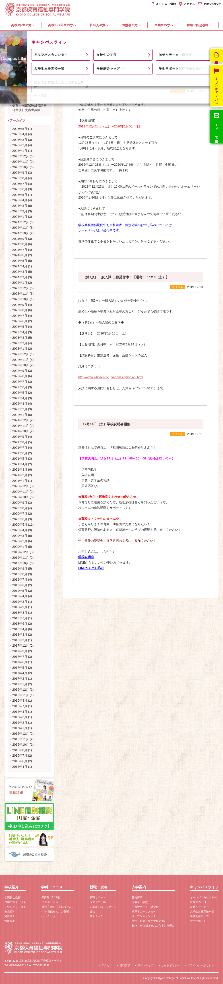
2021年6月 (19, 453)
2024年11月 (20, 227)
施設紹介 (9, 916)
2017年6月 (19, 662)
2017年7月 (19, 656)
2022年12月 (20, 354)
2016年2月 (19, 722)
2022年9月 (19, 370)
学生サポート (198, 921)
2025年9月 (19, 172)
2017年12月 (20, 645)
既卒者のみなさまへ (144, 911)
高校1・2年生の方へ (62, 25)
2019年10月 (20, 563)
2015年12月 (20, 733)
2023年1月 (19, 348)
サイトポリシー (170, 965)
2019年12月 (20, 552)
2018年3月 (19, 634)
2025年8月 (19, 178)
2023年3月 (19, 337)
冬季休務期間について (99, 81)
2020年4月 (19, 530)
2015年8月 (19, 750)
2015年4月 (19, 766)
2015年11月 (20, 739)
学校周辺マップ (199, 916)
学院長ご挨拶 (12, 897)
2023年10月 (20, 299)
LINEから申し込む (91, 568)
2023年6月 (19, 321)
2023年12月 (20, 288)
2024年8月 (19, 244)
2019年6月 (19, 585)
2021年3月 (19, 469)
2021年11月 (20, 425)
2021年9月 (19, 436)
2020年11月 (20, 491)
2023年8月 (19, 310)
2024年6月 (19, 255)
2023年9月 (19, 305)
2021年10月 (20, 431)
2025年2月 (19, 211)
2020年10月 (20, 497)
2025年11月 (20, 161)
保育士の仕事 (98, 902)
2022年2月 (19, 409)
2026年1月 (19, 150)
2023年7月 (19, 315)
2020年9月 (19, 502)
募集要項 (137, 897)
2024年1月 (19, 282)
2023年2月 (19, 343)
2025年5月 (19, 195)
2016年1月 (19, 728)
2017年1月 (19, 684)
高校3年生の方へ (23, 25)
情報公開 (9, 921)
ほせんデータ (198, 906)
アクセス (106, 965)
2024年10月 (20, 233)
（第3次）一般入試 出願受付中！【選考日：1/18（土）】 (126, 277)
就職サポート (98, 897)
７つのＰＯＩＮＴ (15, 906)
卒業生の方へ (163, 25)
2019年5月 (19, 591)
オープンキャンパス (144, 916)
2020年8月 (19, 508)
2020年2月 (19, 541)
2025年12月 (20, 156)
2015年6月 (19, 761)
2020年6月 (19, 519)
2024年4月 (19, 266)
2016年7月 (19, 706)
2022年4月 (19, 398)
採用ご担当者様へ (199, 25)
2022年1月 (19, 415)
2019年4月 (19, 596)
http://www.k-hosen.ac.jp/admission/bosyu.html (110, 377)
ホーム (9, 51)
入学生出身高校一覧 (202, 911)
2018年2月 (19, 640)
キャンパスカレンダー (203, 897)
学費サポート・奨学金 (145, 906)
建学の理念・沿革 (15, 902)
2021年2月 (19, 475)
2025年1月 (19, 216)
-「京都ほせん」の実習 (55, 911)
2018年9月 (19, 607)
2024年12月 (20, 222)
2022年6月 (19, 387)
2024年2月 (19, 277)
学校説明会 (86, 557)
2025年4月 (19, 200)
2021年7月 (19, 447)
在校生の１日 (198, 902)
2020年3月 (19, 535)
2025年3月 (19, 205)
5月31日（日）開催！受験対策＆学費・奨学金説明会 (29, 86)
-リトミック (48, 916)
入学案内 (148, 38)
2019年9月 (19, 568)
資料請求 (125, 965)
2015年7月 (19, 755)
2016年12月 (20, 689)
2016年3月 (19, 717)
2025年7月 (19, 184)
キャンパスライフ (193, 38)
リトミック (96, 916)
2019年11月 (20, 557)
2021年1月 (19, 480)
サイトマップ (146, 965)
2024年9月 (19, 239)
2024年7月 (19, 250)
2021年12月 (20, 420)
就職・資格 (108, 38)
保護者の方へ (131, 25)
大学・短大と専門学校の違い (149, 921)
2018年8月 (19, 612)
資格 (92, 911)
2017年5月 (19, 667)
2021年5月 (19, 458)
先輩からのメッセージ (103, 906)
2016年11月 (20, 695)
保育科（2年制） (51, 897)
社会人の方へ (99, 25)
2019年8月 (19, 574)
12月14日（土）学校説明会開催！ (108, 424)
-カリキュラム (49, 902)
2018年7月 (19, 618)
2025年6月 (19, 189)
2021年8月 (19, 442)
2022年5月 (19, 392)
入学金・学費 (140, 902)
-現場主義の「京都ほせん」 (57, 906)
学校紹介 (23, 38)
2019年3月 (19, 601)
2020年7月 (19, 513)
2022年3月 (19, 403)
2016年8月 (19, 700)
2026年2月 (19, 145)
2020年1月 (19, 546)
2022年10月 (20, 365)
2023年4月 (19, 332)
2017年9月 (19, 651)
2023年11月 (20, 293)
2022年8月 (19, 376)
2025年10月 (20, 167)
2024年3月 (19, 271)
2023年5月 (19, 326)
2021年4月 (19, 464)
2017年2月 (19, 678)
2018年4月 (19, 629)
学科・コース (65, 38)
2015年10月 (20, 744)
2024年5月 (19, 260)
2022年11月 (20, 360)
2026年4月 (19, 134)
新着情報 (25, 51)
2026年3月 (19, 140)
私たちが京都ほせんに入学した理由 (153, 925)
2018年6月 (19, 623)
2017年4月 (19, 673)
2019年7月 (19, 579)
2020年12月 (20, 486)
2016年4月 (19, 711)
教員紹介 (9, 911)
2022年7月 (19, 381)
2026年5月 (19, 129)
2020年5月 (19, 524)
